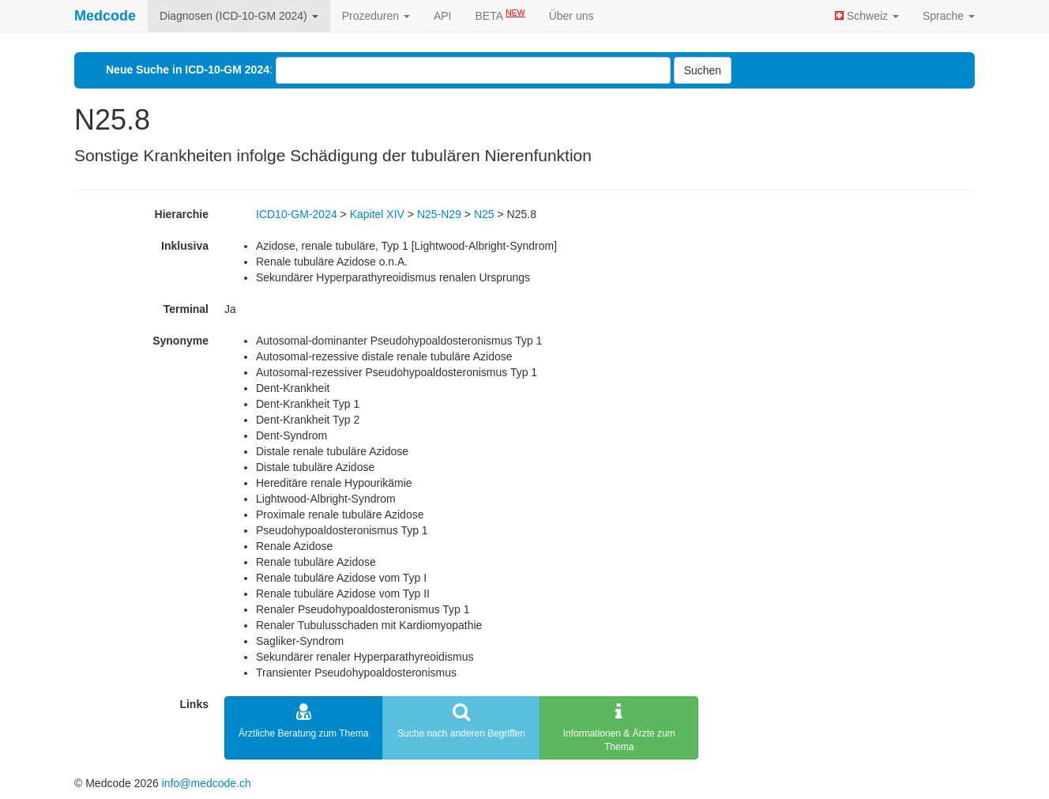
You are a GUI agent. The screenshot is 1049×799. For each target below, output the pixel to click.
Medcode (105, 16)
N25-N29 (439, 214)
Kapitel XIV (377, 214)
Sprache (949, 15)
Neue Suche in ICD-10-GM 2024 (187, 69)
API (443, 15)
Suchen (702, 70)
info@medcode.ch (206, 783)
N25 (484, 214)
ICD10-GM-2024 (296, 214)
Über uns (571, 15)
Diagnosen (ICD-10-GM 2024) (239, 15)
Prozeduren (376, 15)
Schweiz (867, 15)
